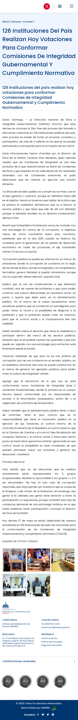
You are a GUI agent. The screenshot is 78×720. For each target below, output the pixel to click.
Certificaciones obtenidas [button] (39, 661)
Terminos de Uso (49, 638)
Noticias (16, 21)
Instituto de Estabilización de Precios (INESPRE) (16, 625)
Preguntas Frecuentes (51, 645)
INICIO (6, 21)
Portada (28, 21)
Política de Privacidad (51, 641)
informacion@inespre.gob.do (55, 627)
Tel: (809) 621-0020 (50, 624)
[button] (59, 6)
